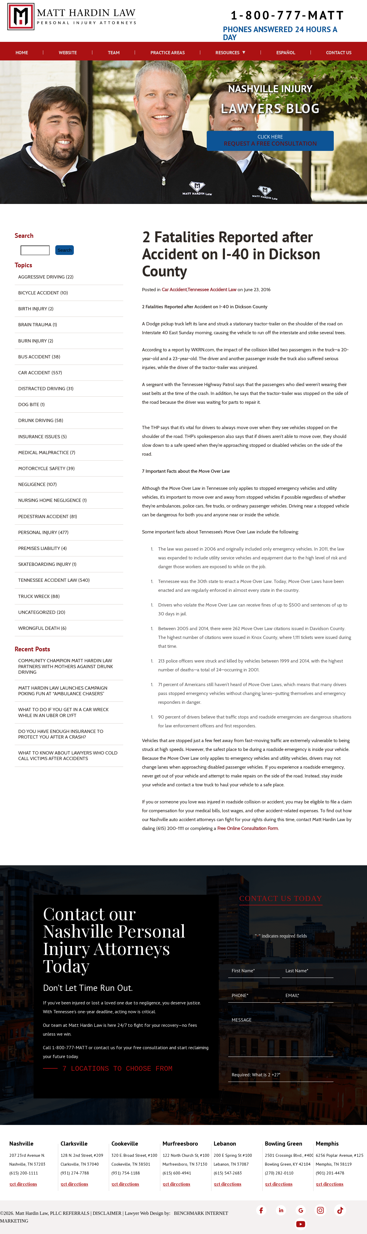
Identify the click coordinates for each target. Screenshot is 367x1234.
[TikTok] (340, 1210)
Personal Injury (37, 532)
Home (22, 52)
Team (114, 52)
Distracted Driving (41, 388)
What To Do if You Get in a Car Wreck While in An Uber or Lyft (63, 712)
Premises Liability (39, 548)
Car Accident (174, 289)
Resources (227, 52)
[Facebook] (261, 1210)
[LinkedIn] (281, 1210)
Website (68, 52)
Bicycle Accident (38, 293)
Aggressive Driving (41, 277)
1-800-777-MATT (288, 15)
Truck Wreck (34, 596)
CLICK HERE (270, 140)
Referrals (76, 1213)
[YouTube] (301, 1224)
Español (285, 52)
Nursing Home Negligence (49, 500)
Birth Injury (32, 309)
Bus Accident (34, 357)
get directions (23, 1184)
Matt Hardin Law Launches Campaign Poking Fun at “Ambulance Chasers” (62, 690)
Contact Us (338, 52)
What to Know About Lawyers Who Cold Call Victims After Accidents (68, 755)
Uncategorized (37, 612)
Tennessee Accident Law (212, 289)
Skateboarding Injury (44, 564)
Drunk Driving (36, 420)
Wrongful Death (39, 628)
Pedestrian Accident (43, 516)
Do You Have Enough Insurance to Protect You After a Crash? (60, 734)
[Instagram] (320, 1210)
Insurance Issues (39, 436)
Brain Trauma (34, 324)
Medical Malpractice (43, 452)
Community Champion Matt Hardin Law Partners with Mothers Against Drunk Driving (65, 666)
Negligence (32, 484)
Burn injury (32, 341)
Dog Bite (28, 404)
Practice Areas (168, 52)
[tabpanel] (35, 1162)
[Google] (301, 1210)
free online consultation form (247, 828)
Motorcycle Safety (41, 468)
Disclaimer (107, 1213)
